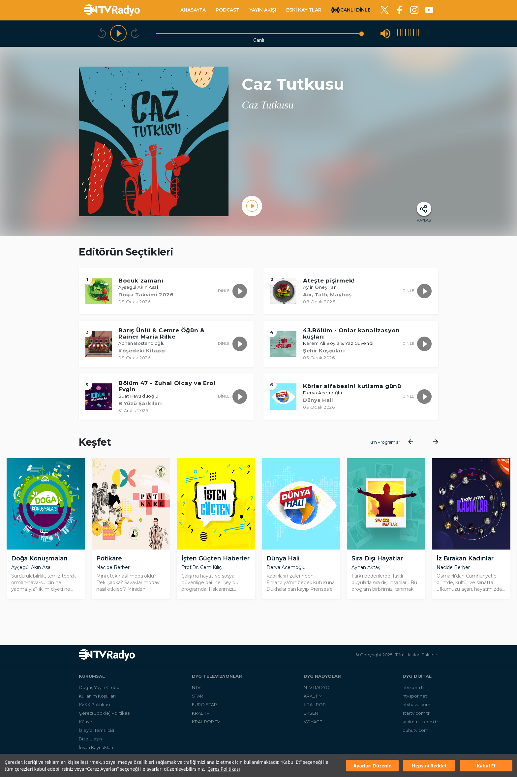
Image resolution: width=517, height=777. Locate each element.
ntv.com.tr (413, 687)
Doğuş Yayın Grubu (99, 687)
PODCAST (227, 10)
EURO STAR (204, 704)
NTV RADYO (317, 687)
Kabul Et (486, 765)
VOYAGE (313, 721)
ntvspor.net (415, 696)
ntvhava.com (416, 704)
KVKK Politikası (94, 704)
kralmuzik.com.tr (420, 721)
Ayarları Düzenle (372, 765)
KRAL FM (313, 696)
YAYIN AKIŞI (262, 10)
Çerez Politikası (223, 769)
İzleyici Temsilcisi (96, 730)
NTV (196, 687)
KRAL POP (315, 704)
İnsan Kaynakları (96, 747)
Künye (85, 721)
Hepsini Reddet (429, 765)
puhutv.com (415, 730)
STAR (197, 696)
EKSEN (311, 713)
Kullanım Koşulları (97, 696)
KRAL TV (200, 713)
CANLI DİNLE (355, 10)
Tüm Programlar (384, 442)
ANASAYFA (193, 10)
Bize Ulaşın (90, 738)
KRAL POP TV (206, 721)
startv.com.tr (416, 713)
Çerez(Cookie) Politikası (104, 713)
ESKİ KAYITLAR (303, 10)
